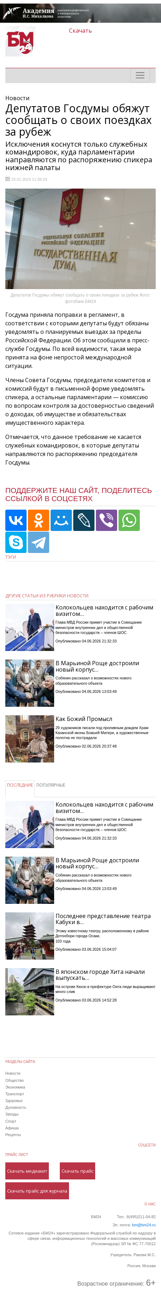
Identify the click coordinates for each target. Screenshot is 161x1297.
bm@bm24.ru (144, 1225)
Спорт (10, 1121)
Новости (13, 1073)
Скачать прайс (77, 1171)
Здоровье (14, 1100)
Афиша (12, 1128)
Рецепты (13, 1135)
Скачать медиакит (27, 1171)
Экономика (15, 1087)
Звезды (11, 1114)
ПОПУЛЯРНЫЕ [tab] (50, 785)
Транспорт (14, 1094)
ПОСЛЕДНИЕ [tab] (20, 785)
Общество (14, 1080)
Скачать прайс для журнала (37, 1191)
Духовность (15, 1107)
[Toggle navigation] (140, 75)
